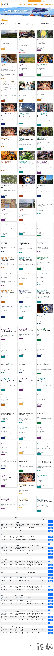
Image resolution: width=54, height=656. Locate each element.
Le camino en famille (4, 500)
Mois (28, 23)
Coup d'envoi (12, 644)
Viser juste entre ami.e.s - (23, 227)
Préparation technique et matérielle (43, 330)
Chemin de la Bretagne (40, 647)
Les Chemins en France (5, 276)
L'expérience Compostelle (23, 66)
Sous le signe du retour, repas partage (43, 163)
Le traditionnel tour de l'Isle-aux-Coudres (8, 461)
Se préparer (35, 4)
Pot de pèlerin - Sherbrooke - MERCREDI (44, 93)
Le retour (29, 643)
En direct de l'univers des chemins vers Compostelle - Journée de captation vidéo (44, 462)
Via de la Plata (48, 649)
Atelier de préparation (13, 643)
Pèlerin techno (12, 648)
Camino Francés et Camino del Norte (7, 211)
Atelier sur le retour (4, 187)
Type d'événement (17, 23)
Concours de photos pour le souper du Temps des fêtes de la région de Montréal (26, 116)
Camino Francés (40, 259)
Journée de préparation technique (25, 187)
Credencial (11, 646)
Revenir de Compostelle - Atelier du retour (26, 163)
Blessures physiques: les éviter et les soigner (26, 330)
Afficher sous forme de (45, 23)
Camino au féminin (22, 645)
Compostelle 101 (22, 446)
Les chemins (41, 4)
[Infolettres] (46, 1)
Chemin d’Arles (39, 646)
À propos (25, 4)
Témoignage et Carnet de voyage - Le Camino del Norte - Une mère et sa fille (25, 260)
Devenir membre (3, 642)
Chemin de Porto (40, 413)
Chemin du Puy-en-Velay (49, 643)
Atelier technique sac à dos (41, 139)
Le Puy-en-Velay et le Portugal (42, 42)
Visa (10, 647)
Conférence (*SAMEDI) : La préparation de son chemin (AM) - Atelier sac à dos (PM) (44, 398)
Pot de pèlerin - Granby (5, 139)
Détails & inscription (50, 521)
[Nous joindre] (51, 1)
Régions (46, 4)
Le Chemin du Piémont (49, 648)
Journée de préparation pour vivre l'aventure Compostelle (25, 293)
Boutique (51, 4)
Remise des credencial (23, 397)
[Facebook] (42, 1)
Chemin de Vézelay (40, 649)
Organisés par (3, 23)
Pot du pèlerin (3, 163)
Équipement (12, 645)
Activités (30, 4)
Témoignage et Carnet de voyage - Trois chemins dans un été (8, 381)
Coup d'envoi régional (5, 446)
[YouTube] (43, 1)
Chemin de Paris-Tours (40, 648)
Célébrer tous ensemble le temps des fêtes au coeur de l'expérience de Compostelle (9, 228)
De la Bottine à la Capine (41, 243)
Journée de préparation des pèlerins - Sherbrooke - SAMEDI (7, 260)
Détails (49, 561)
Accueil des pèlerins (4, 42)
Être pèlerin (21, 644)
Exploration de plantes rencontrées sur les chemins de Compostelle (44, 478)
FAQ (10, 649)
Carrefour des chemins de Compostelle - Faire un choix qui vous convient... (44, 116)
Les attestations (21, 643)
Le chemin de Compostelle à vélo (6, 477)
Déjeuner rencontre (40, 66)
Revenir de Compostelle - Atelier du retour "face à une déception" (44, 205)
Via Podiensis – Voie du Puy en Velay (43, 364)
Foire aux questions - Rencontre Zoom (43, 316)
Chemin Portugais (49, 644)
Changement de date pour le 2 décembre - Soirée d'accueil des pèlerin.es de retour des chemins (26, 43)
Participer (39, 50)
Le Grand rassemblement (30, 645)
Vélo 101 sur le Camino (23, 461)
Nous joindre (3, 644)
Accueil (20, 4)
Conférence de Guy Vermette (24, 500)
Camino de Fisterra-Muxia (40, 643)
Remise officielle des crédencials (42, 429)
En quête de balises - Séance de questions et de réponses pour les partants (8, 414)
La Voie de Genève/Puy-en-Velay (49, 646)
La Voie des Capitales (49, 647)
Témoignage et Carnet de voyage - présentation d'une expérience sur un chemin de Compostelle (7, 348)
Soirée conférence (40, 187)
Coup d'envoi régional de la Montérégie (8, 364)
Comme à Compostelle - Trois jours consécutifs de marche (43, 447)
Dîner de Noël (39, 227)
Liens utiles (21, 646)
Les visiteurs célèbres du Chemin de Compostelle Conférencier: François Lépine (8, 331)
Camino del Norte (40, 644)
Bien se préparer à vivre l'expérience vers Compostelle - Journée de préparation (44, 293)
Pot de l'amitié (3, 115)
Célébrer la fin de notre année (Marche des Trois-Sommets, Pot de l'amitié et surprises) (44, 501)
